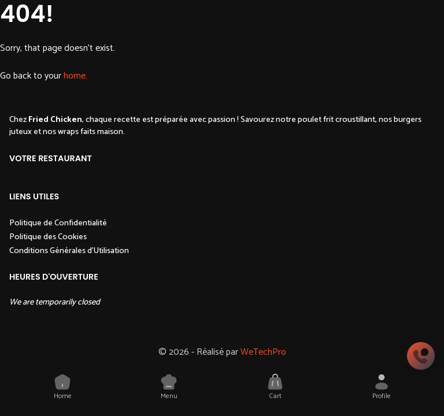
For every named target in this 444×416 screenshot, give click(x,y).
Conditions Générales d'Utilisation (69, 251)
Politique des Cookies (48, 237)
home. (75, 76)
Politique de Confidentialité (58, 223)
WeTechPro (263, 352)
